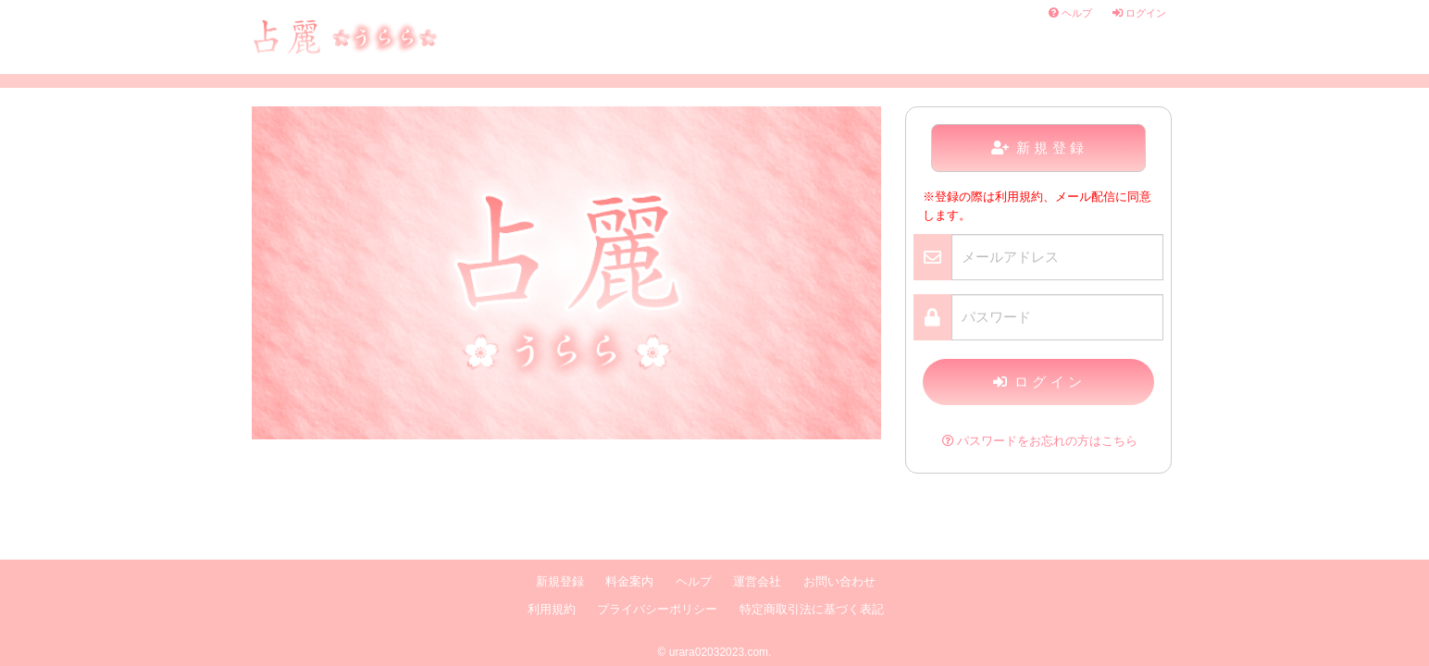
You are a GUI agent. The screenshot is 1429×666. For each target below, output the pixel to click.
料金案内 (629, 581)
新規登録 (1039, 147)
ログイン (1139, 12)
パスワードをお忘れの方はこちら (1039, 441)
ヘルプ (1070, 12)
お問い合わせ (839, 581)
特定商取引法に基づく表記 (811, 609)
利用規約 (552, 609)
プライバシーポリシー (657, 609)
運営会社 (757, 581)
